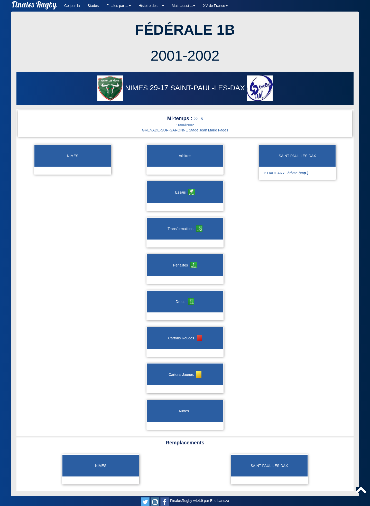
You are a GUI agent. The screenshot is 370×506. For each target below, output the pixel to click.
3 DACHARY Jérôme (286, 173)
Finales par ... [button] (118, 6)
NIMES (123, 88)
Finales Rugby (34, 6)
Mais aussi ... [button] (184, 6)
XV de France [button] (215, 6)
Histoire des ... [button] (151, 6)
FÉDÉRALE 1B (185, 30)
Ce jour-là (72, 6)
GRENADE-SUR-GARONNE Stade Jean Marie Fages (185, 130)
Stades (93, 6)
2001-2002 (185, 55)
